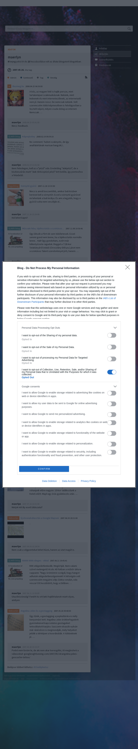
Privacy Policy (88, 481)
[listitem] (69, 327)
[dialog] (69, 374)
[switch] (111, 335)
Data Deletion (49, 481)
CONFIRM (44, 469)
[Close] (128, 268)
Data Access (69, 481)
